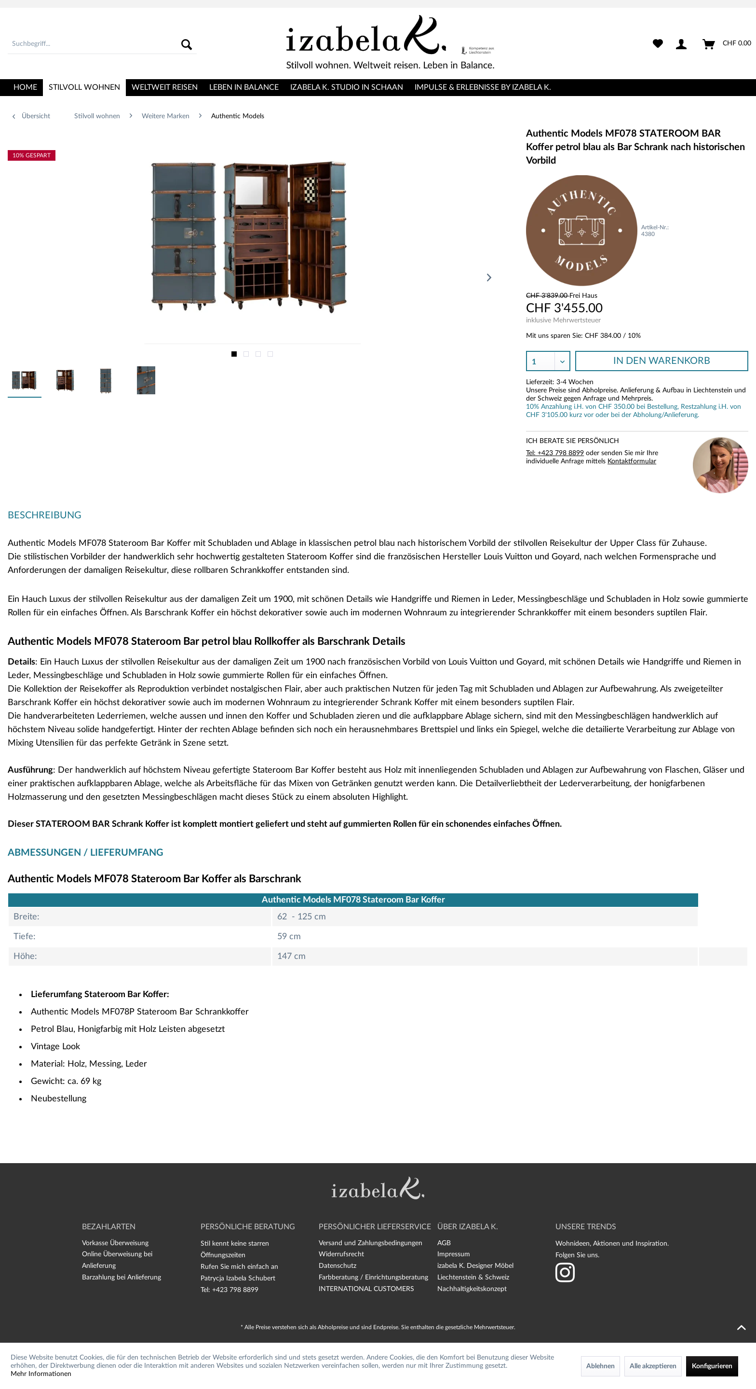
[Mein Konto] (683, 44)
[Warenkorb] (727, 44)
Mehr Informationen (41, 1374)
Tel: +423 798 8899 (555, 453)
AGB (444, 1243)
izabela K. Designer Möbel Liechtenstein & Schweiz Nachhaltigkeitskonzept (475, 1277)
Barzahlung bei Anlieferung (121, 1277)
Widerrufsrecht (341, 1254)
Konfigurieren (712, 1366)
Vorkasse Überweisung (115, 1243)
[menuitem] (102, 44)
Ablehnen (600, 1366)
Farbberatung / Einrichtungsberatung (373, 1277)
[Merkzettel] (658, 44)
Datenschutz (337, 1266)
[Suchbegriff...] (102, 44)
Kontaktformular (632, 461)
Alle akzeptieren (653, 1366)
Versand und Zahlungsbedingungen (370, 1243)
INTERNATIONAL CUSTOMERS (366, 1289)
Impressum (453, 1254)
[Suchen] (186, 44)
